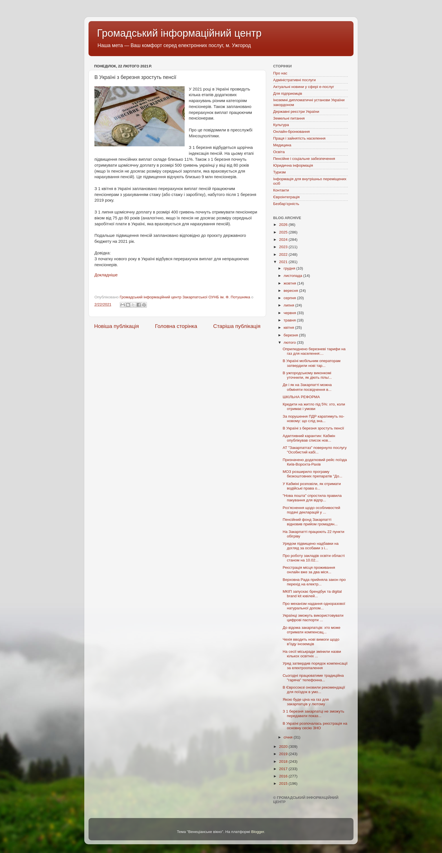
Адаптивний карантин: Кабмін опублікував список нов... (309, 438)
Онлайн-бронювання (291, 131)
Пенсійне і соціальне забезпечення (304, 159)
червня (290, 313)
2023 (284, 247)
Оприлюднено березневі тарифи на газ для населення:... (314, 351)
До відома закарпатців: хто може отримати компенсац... (312, 629)
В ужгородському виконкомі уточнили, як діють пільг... (307, 375)
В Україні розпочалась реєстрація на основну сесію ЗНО (315, 725)
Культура (281, 125)
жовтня (290, 283)
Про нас (280, 73)
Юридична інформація (293, 165)
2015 (284, 783)
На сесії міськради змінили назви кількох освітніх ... (312, 653)
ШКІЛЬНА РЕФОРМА (301, 397)
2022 (284, 254)
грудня (290, 268)
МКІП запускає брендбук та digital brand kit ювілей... (312, 593)
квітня (289, 327)
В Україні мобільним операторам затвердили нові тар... (312, 363)
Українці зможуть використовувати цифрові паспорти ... (313, 617)
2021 (284, 262)
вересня (291, 290)
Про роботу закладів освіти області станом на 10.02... (314, 558)
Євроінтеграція (286, 197)
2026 (284, 224)
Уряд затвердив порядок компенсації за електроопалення (315, 665)
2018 (284, 761)
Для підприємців (287, 93)
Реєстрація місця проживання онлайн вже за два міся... (309, 569)
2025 (284, 232)
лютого (290, 342)
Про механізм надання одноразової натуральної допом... (314, 605)
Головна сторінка (176, 326)
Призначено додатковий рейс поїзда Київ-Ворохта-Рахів (315, 462)
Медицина (282, 145)
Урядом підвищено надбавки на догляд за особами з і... (311, 545)
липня (289, 305)
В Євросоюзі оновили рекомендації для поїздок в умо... (314, 689)
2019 (284, 754)
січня (288, 737)
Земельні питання (289, 118)
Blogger (257, 832)
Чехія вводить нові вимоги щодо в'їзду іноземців (311, 641)
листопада (293, 276)
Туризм (279, 172)
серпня (290, 298)
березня (291, 335)
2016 (284, 776)
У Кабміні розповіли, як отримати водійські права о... (312, 486)
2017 (284, 769)
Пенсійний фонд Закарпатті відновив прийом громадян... (310, 521)
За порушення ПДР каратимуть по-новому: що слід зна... (313, 418)
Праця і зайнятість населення (299, 138)
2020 (284, 746)
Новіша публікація (116, 326)
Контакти (281, 190)
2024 (284, 239)
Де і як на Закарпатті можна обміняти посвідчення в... (307, 387)
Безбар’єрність (286, 204)
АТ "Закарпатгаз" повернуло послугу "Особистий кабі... (315, 450)
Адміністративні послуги (294, 80)
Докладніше (106, 275)
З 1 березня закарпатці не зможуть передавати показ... (313, 713)
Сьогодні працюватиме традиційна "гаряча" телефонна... (313, 677)
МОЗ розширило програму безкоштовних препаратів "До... (312, 474)
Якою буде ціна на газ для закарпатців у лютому (306, 701)
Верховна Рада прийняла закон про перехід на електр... (314, 582)
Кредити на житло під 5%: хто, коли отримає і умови (314, 406)
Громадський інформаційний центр (179, 33)
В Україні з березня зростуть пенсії (313, 428)
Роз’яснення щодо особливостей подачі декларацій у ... (311, 510)
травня (290, 320)
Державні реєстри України (296, 111)
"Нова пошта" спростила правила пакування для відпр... (312, 497)
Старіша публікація (236, 326)
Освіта (279, 152)
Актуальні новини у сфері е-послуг (303, 87)
